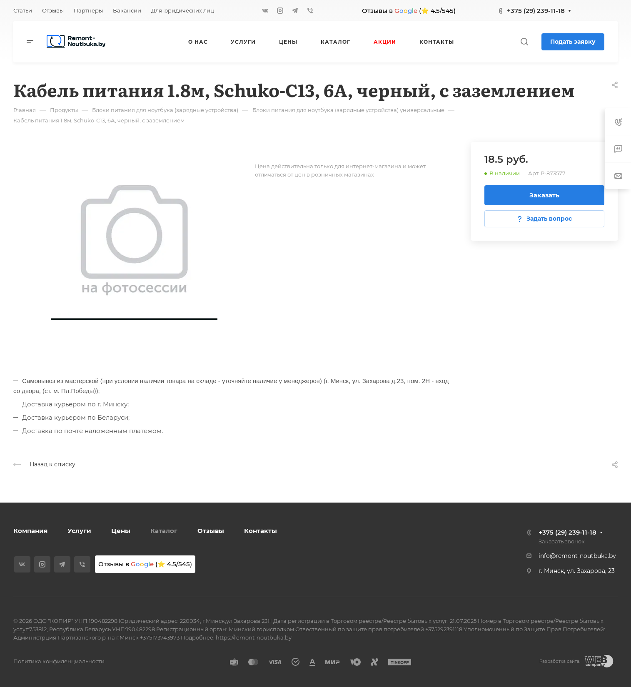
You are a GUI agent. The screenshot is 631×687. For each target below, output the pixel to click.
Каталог (163, 531)
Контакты (260, 531)
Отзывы (210, 531)
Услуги (79, 531)
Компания (30, 531)
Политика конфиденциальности (59, 661)
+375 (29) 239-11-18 (536, 11)
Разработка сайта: (559, 661)
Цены (120, 531)
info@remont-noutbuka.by (577, 556)
